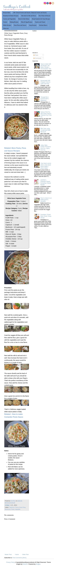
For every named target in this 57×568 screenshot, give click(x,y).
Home (17, 554)
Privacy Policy (10, 562)
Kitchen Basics (43, 25)
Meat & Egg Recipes (26, 22)
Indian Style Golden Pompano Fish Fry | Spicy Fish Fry (45, 147)
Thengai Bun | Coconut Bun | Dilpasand (44, 98)
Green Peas (22, 507)
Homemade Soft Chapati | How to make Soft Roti (45, 82)
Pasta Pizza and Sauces (20, 25)
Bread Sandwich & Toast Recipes (41, 19)
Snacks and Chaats (40, 22)
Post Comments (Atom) (19, 557)
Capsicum (11, 507)
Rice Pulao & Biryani (44, 15)
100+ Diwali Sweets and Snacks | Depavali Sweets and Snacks (30, 12)
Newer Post (8, 554)
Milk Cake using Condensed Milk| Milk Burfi (45, 130)
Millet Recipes (7, 25)
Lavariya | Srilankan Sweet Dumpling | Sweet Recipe (45, 182)
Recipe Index (6, 12)
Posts (36, 55)
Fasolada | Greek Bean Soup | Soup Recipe (45, 216)
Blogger (38, 564)
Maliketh (25, 564)
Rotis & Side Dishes (23, 19)
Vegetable (17, 509)
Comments (37, 58)
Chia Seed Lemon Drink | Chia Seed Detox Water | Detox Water (45, 166)
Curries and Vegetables (9, 19)
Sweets (5, 22)
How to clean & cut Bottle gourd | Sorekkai (46, 199)
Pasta (12, 509)
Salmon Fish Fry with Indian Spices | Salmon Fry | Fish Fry (46, 114)
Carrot (16, 507)
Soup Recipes (32, 25)
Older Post (25, 554)
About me (6, 28)
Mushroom (8, 509)
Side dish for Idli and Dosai (28, 15)
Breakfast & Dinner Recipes (10, 15)
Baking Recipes (14, 22)
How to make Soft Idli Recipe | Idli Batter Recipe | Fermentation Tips (45, 66)
